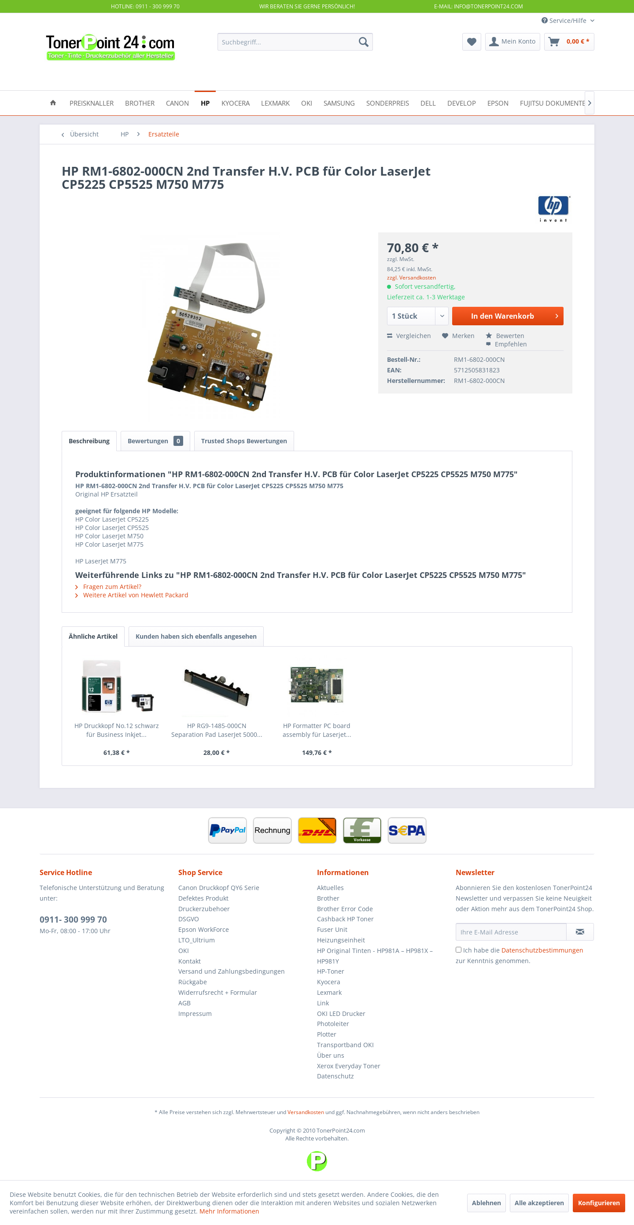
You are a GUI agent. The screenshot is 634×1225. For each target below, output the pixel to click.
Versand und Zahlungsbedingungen (231, 971)
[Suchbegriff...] (295, 42)
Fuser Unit (332, 929)
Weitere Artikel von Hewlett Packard (131, 595)
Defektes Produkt (203, 898)
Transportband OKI (345, 1045)
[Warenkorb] (569, 42)
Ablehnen (486, 1203)
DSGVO (188, 919)
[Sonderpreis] (388, 102)
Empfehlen (506, 344)
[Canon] (177, 102)
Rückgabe (192, 982)
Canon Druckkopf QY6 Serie (218, 887)
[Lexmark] (275, 102)
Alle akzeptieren (539, 1203)
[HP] (205, 102)
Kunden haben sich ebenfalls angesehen (196, 636)
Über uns (330, 1055)
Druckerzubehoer (204, 909)
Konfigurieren (599, 1203)
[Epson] (498, 102)
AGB (184, 1003)
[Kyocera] (235, 102)
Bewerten (505, 335)
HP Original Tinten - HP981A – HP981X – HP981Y (375, 955)
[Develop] (462, 102)
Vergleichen (409, 335)
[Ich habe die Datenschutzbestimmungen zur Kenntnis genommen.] (458, 950)
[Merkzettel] (471, 42)
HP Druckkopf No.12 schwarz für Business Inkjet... (116, 730)
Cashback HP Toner (345, 919)
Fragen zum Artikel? (108, 586)
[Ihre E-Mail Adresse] (511, 932)
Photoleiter (333, 1023)
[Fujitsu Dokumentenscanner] (569, 102)
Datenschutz (335, 1076)
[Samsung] (339, 102)
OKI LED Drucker (341, 1013)
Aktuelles (330, 887)
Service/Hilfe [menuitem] (565, 20)
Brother (328, 898)
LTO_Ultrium (196, 940)
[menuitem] (295, 42)
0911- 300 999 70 (73, 919)
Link (323, 1003)
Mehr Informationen (229, 1211)
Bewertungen (155, 441)
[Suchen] (363, 42)
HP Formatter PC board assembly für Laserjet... (317, 730)
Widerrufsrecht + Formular (217, 992)
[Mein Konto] (512, 42)
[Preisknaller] (91, 102)
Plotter (326, 1034)
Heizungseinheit (341, 940)
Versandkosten (306, 1112)
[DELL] (428, 102)
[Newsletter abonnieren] (580, 932)
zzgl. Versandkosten (411, 277)
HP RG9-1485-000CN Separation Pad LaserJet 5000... (216, 730)
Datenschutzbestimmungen (542, 950)
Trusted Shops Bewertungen (244, 441)
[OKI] (306, 102)
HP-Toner (330, 971)
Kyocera (328, 982)
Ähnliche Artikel (93, 636)
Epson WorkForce (203, 929)
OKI (183, 950)
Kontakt (189, 961)
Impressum (195, 1013)
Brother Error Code (345, 909)
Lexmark (329, 992)
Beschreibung (89, 441)
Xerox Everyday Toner (348, 1066)
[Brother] (139, 102)
